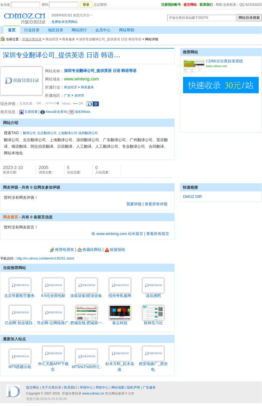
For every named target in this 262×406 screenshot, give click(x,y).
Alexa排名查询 (53, 112)
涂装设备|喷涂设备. (86, 293)
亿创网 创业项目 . (20, 321)
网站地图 (117, 387)
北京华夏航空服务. (20, 293)
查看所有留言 (157, 233)
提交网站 (190, 5)
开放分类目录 (32, 39)
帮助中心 (102, 387)
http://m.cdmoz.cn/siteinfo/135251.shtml (45, 258)
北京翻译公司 (47, 133)
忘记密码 (100, 5)
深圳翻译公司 (88, 133)
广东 (67, 95)
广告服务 (149, 387)
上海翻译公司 (67, 133)
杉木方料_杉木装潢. (119, 364)
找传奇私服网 (119, 293)
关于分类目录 (51, 387)
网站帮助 (126, 30)
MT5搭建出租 (19, 364)
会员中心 (103, 30)
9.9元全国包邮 (53, 293)
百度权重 (28, 112)
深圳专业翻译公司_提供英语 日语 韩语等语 (110, 39)
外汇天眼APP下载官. (53, 364)
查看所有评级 (156, 204)
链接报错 (115, 249)
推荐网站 (190, 52)
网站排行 (79, 30)
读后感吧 (153, 293)
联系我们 (206, 5)
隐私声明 (133, 387)
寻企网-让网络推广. (53, 321)
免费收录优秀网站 (64, 22)
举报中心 (86, 387)
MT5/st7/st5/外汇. (86, 364)
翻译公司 (29, 133)
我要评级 (134, 204)
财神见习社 (153, 321)
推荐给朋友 (62, 249)
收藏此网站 (89, 249)
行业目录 (31, 30)
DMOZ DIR (192, 196)
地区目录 (55, 30)
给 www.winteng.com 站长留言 (117, 233)
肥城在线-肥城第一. (86, 321)
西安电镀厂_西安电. (153, 364)
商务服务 (68, 39)
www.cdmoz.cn (93, 393)
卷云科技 (120, 321)
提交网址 (32, 387)
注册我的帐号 (171, 5)
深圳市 (79, 95)
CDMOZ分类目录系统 (224, 61)
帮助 (219, 5)
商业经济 (52, 39)
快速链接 (190, 187)
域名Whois (79, 112)
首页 (12, 30)
